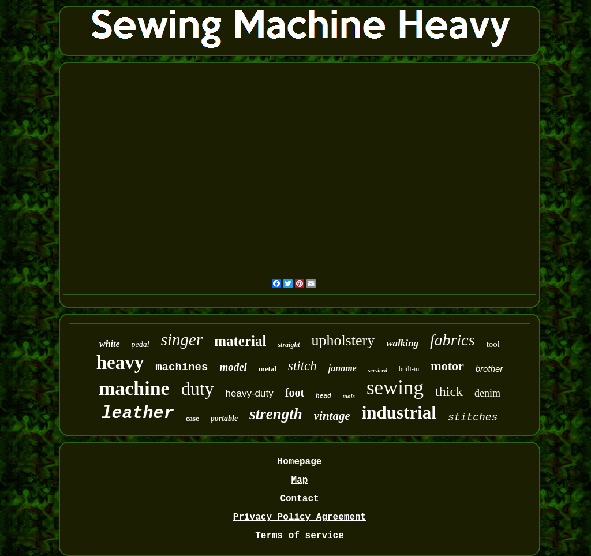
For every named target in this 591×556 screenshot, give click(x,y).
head (323, 396)
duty (197, 388)
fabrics (452, 340)
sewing (395, 387)
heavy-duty (250, 393)
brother (489, 369)
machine (134, 388)
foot (294, 392)
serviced (377, 370)
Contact (299, 499)
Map (299, 480)
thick (449, 391)
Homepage (300, 462)
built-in (409, 369)
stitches (473, 417)
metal (267, 368)
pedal (140, 344)
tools (349, 396)
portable (224, 418)
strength (275, 414)
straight (289, 345)
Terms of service (299, 536)
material (240, 341)
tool (493, 344)
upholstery (343, 340)
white (109, 344)
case (192, 418)
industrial (399, 412)
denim (487, 393)
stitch (302, 366)
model (233, 367)
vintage (332, 416)
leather (138, 413)
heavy (120, 362)
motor (447, 366)
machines (181, 367)
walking (402, 343)
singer (182, 339)
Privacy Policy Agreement (299, 517)
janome (342, 368)
